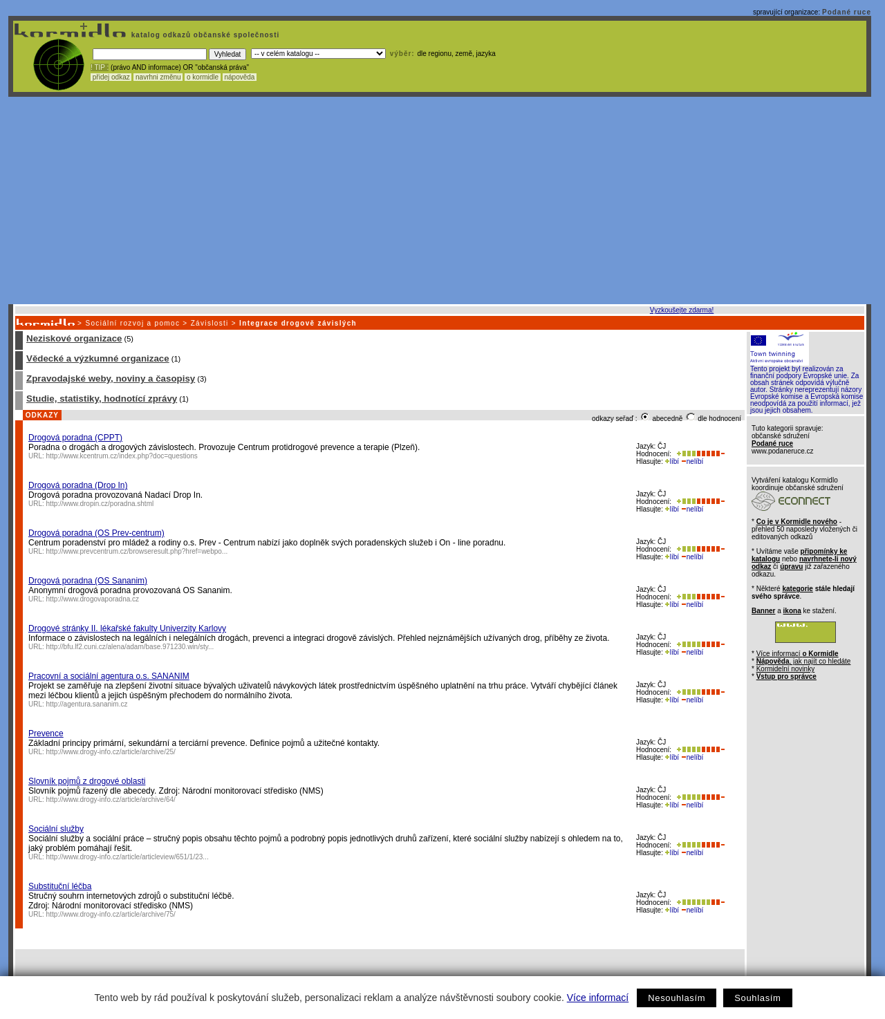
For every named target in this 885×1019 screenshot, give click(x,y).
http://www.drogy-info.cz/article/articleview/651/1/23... (127, 857)
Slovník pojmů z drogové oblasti (86, 781)
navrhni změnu (158, 77)
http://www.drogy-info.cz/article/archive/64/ (111, 799)
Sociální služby (56, 829)
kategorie (797, 588)
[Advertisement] (440, 200)
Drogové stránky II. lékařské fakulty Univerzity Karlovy (127, 628)
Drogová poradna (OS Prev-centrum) (96, 533)
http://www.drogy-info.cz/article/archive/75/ (111, 914)
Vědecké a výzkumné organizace (97, 358)
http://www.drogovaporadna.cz (93, 599)
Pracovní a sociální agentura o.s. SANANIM (108, 676)
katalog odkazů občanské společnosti (204, 35)
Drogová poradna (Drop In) (77, 485)
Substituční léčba (59, 886)
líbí (672, 461)
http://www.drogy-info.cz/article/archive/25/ (111, 752)
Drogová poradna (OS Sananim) (87, 581)
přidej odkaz (111, 77)
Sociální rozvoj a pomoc (132, 323)
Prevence (46, 733)
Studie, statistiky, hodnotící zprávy (101, 398)
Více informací (597, 997)
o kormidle (203, 77)
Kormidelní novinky (785, 669)
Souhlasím (757, 998)
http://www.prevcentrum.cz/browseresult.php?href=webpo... (137, 551)
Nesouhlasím (676, 998)
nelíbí (692, 461)
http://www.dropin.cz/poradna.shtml (100, 503)
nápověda (240, 77)
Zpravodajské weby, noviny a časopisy (110, 378)
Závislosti (210, 323)
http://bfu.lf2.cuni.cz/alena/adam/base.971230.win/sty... (130, 647)
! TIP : (100, 67)
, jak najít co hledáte (803, 661)
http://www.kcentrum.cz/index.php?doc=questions (122, 456)
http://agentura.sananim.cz (87, 704)
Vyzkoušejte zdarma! (682, 310)
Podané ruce (846, 12)
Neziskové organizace (74, 338)
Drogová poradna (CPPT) (75, 437)
